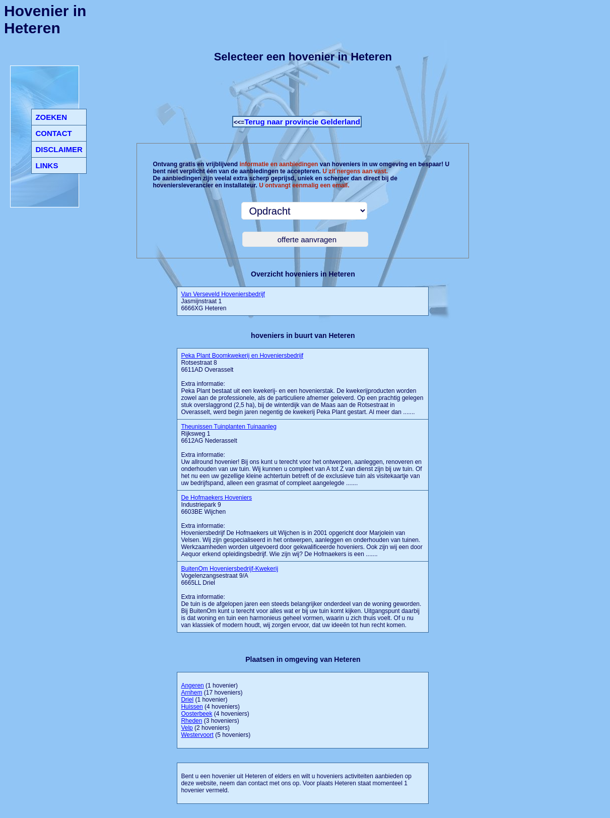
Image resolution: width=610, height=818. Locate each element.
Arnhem (191, 692)
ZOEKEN (51, 117)
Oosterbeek (196, 713)
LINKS (46, 165)
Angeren (192, 685)
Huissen (191, 706)
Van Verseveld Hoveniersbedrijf (223, 294)
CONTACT (53, 133)
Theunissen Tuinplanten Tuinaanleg (228, 426)
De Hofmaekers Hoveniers (216, 497)
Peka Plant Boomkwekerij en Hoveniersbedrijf (242, 355)
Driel (187, 699)
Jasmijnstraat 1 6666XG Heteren (223, 301)
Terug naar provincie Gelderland (302, 121)
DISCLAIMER (58, 149)
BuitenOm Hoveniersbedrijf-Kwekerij (229, 568)
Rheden (191, 720)
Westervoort (197, 734)
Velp (186, 727)
